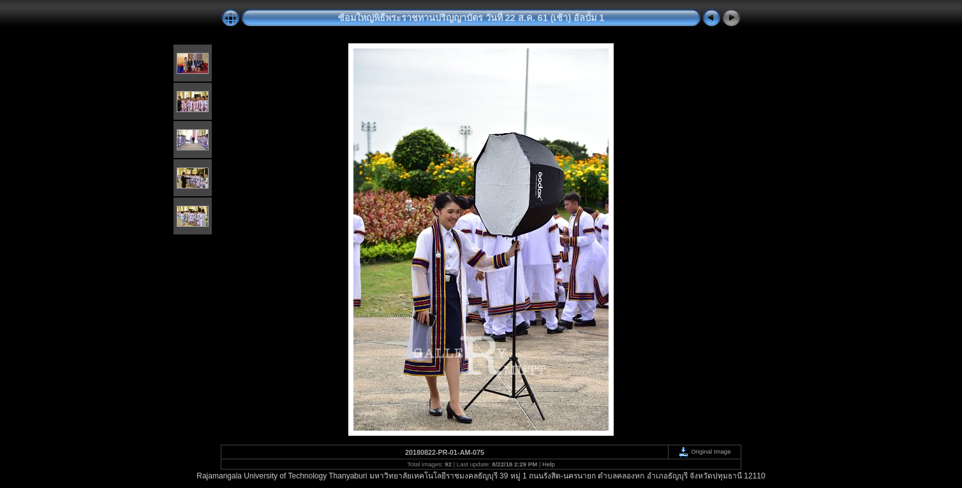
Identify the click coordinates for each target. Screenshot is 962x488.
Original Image (704, 451)
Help (548, 464)
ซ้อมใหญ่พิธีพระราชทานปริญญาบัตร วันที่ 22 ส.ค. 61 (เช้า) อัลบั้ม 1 (471, 18)
